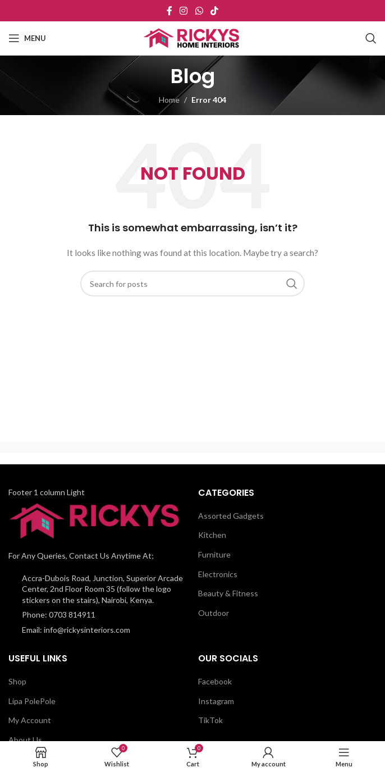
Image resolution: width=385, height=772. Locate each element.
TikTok (210, 720)
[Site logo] (193, 37)
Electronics (217, 574)
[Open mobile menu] (27, 38)
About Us (25, 739)
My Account (29, 720)
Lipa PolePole (32, 701)
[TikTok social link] (214, 10)
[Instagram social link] (183, 10)
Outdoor (213, 613)
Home (169, 99)
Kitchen (212, 535)
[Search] (371, 38)
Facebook (215, 681)
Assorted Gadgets (231, 515)
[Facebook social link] (169, 10)
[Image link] (97, 520)
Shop (17, 681)
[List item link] (97, 614)
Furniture (214, 554)
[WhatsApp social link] (199, 10)
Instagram (216, 701)
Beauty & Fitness (228, 593)
